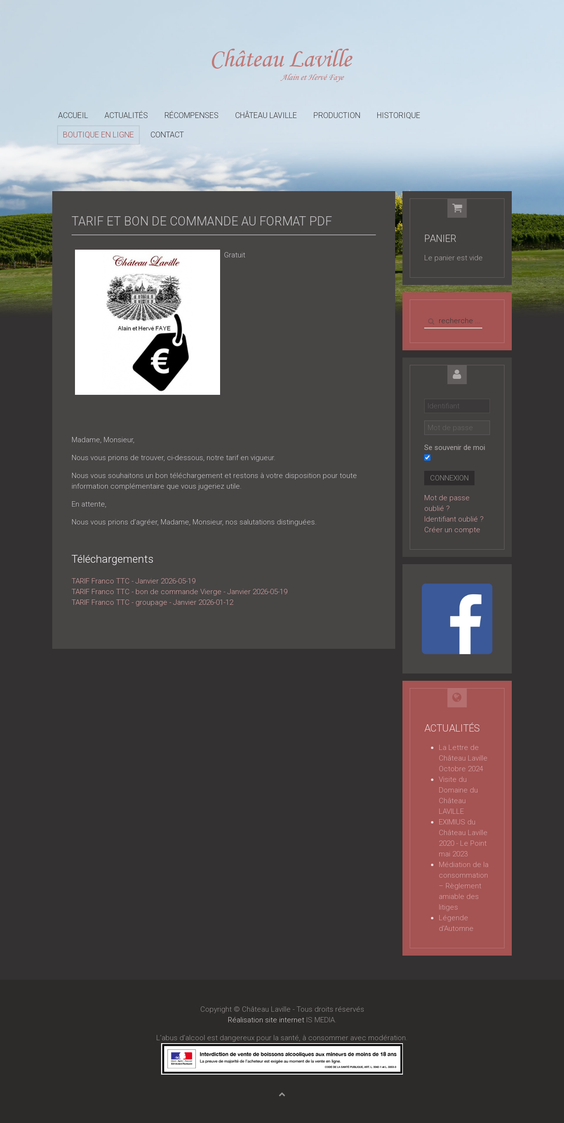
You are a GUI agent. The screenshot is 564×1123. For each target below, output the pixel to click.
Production (336, 115)
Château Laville (266, 115)
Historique (398, 115)
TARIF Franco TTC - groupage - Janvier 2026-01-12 (152, 602)
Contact (167, 134)
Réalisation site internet (266, 1020)
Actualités (126, 115)
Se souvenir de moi (454, 447)
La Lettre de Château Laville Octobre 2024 (463, 758)
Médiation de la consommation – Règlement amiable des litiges (464, 886)
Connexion (449, 478)
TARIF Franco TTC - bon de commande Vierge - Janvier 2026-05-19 (179, 591)
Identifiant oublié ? (454, 519)
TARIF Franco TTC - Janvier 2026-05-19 (133, 581)
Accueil (73, 115)
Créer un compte (452, 529)
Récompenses (191, 115)
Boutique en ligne (98, 134)
